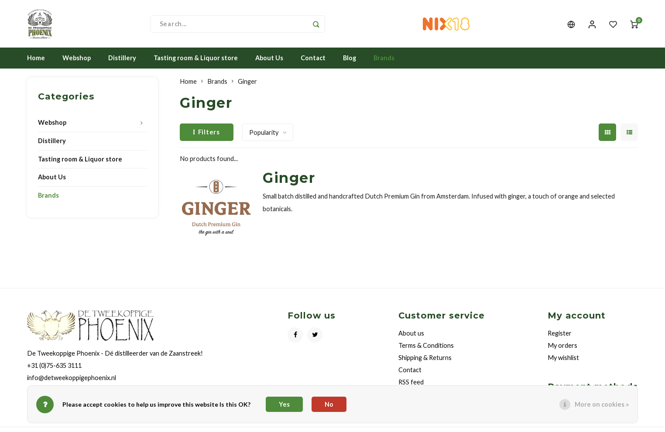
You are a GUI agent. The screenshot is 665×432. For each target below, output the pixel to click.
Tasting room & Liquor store (196, 58)
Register (560, 333)
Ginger (247, 82)
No (329, 404)
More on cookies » (602, 404)
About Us (269, 58)
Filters (206, 132)
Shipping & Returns (425, 358)
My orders (562, 346)
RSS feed (411, 382)
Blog (349, 58)
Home (36, 58)
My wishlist (563, 358)
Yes (284, 404)
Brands (384, 58)
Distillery (122, 58)
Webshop (76, 58)
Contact (313, 58)
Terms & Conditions (426, 346)
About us (411, 333)
